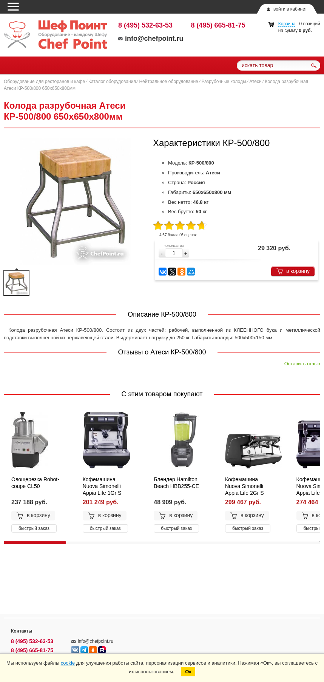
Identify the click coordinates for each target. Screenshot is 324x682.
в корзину (293, 271)
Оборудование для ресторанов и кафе (44, 81)
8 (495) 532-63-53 (145, 25)
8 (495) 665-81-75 (218, 25)
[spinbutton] (174, 252)
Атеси (255, 81)
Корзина (287, 23)
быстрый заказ (34, 528)
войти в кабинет (290, 9)
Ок (188, 671)
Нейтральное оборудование (168, 81)
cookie (68, 663)
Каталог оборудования (112, 81)
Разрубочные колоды (223, 81)
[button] (185, 254)
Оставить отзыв (302, 363)
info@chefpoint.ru (151, 38)
